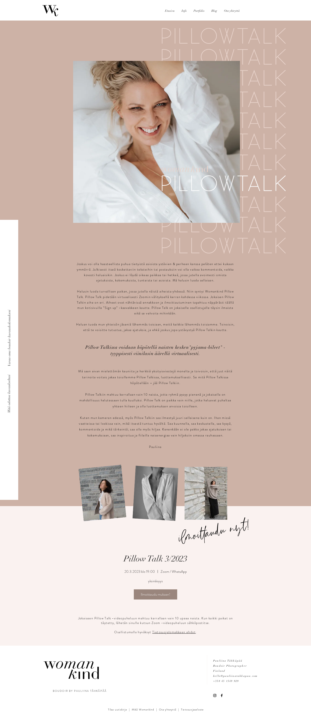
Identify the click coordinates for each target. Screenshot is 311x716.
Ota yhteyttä (167, 709)
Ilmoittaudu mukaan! (155, 594)
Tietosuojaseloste (192, 709)
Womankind (146, 709)
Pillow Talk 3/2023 (155, 559)
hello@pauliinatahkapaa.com (235, 675)
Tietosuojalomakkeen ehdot (174, 632)
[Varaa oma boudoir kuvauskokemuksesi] (9, 338)
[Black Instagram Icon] (215, 695)
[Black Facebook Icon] (222, 695)
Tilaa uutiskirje (117, 709)
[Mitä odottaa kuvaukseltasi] (9, 393)
